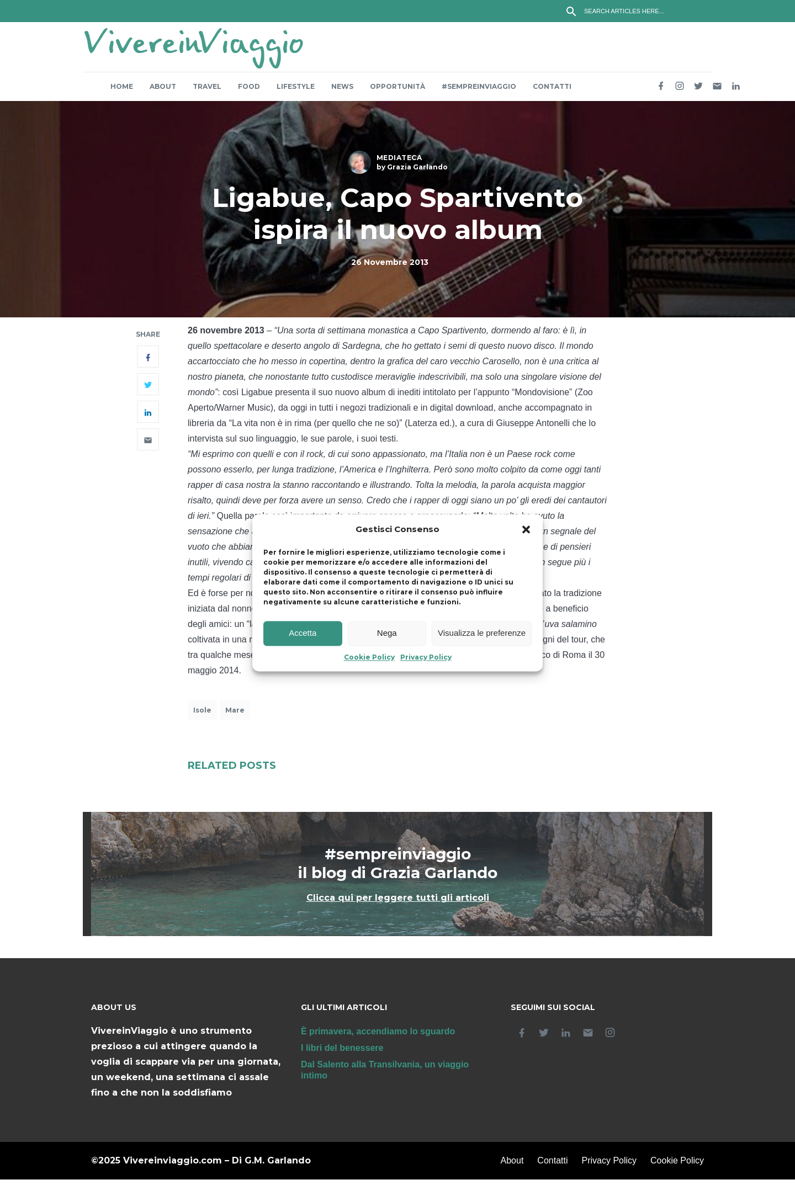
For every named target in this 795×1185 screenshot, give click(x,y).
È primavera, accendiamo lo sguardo (378, 1036)
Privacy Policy (426, 657)
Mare (235, 715)
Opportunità (397, 92)
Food (249, 92)
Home (121, 92)
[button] (526, 529)
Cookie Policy (369, 657)
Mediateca (399, 163)
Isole (202, 715)
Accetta (302, 633)
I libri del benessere (342, 1053)
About (163, 92)
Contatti (552, 92)
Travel (207, 92)
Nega (387, 633)
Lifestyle (296, 92)
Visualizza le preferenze (482, 633)
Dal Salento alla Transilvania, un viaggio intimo (385, 1075)
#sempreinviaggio (479, 92)
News (342, 92)
